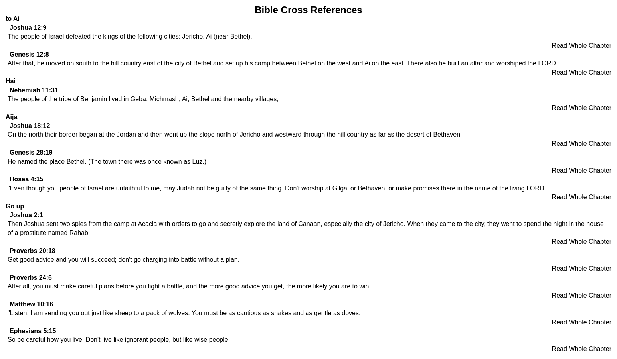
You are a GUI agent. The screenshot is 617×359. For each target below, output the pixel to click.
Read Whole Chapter (581, 45)
